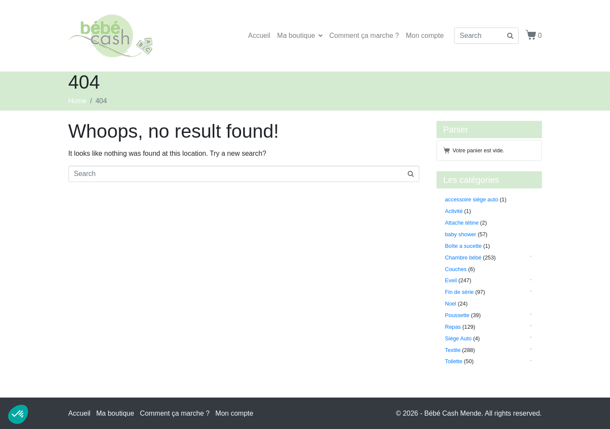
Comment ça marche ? (364, 35)
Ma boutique (299, 35)
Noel (450, 303)
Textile (453, 350)
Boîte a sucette (463, 246)
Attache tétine (462, 222)
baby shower (461, 234)
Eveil (451, 280)
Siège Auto (458, 338)
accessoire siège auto (472, 199)
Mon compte (425, 35)
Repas (453, 327)
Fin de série (459, 292)
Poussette (457, 315)
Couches (456, 269)
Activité (454, 211)
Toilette (454, 361)
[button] (18, 414)
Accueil (259, 35)
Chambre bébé (463, 257)
